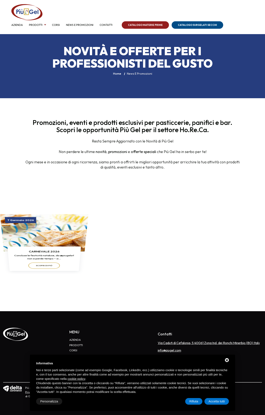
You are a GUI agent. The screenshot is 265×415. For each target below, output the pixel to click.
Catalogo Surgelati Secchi (197, 24)
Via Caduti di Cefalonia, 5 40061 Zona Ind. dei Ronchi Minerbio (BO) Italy (209, 343)
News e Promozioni (79, 24)
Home (117, 73)
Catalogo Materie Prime (145, 24)
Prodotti (35, 24)
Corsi (56, 24)
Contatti (106, 24)
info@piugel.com (169, 350)
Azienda (17, 24)
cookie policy (76, 378)
